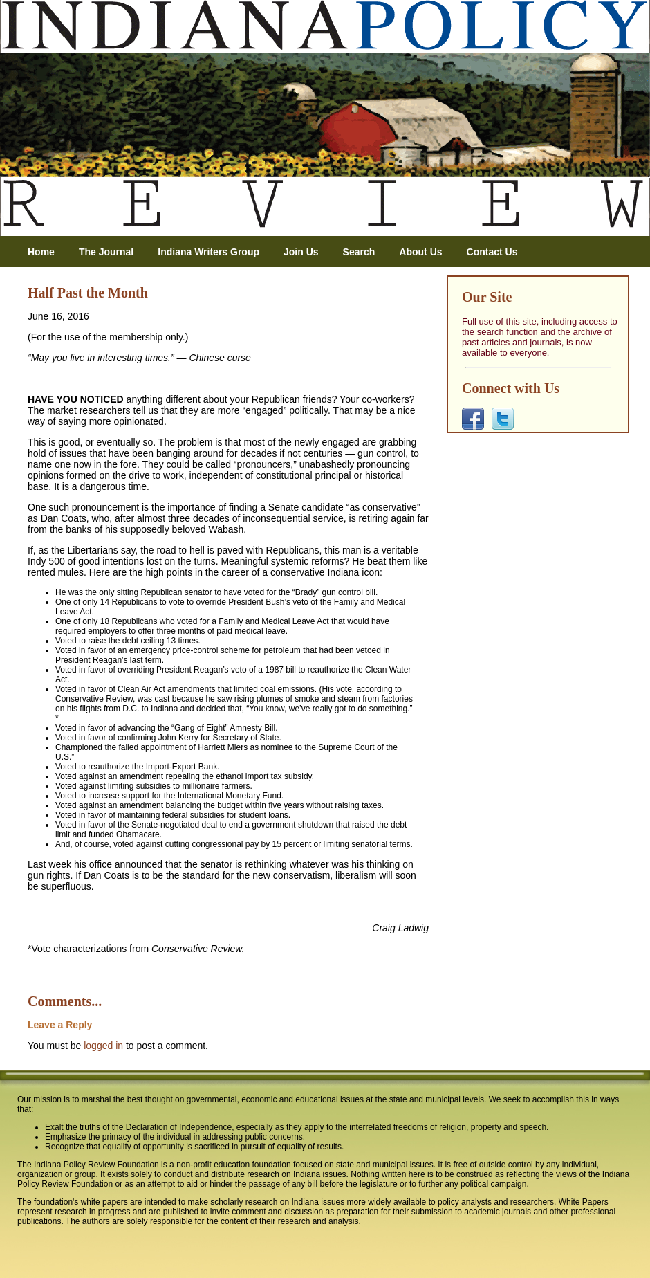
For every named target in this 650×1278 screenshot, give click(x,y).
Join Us (301, 251)
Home (41, 251)
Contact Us (492, 251)
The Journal (106, 251)
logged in (103, 1045)
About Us (420, 251)
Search (359, 251)
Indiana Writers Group (208, 251)
